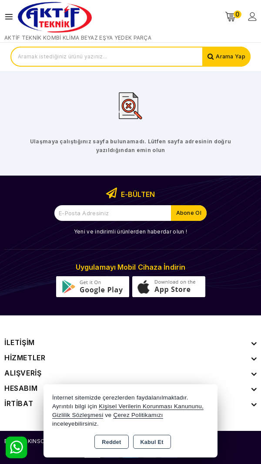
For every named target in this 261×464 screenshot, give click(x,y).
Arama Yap (230, 56)
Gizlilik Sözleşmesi (77, 415)
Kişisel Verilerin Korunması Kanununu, (151, 406)
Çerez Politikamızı (138, 415)
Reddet (111, 442)
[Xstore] (55, 17)
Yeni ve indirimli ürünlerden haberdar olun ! (130, 231)
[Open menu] (11, 16)
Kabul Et (152, 442)
